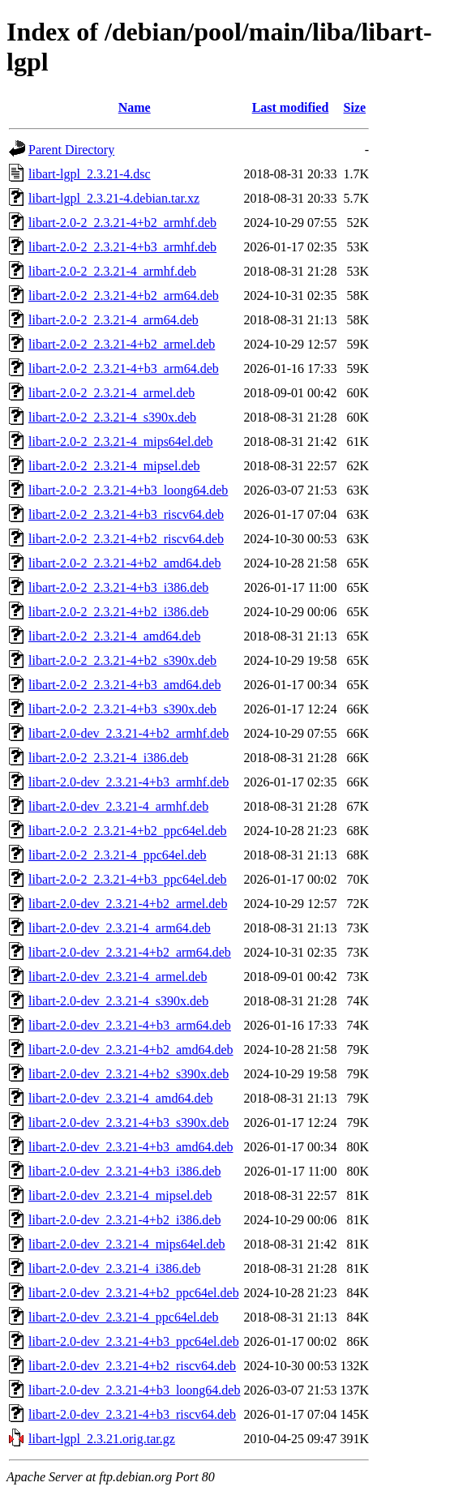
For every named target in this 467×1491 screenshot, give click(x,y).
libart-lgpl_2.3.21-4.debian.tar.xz (113, 198)
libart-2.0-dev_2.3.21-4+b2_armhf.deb (128, 733)
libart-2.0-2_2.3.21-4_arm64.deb (113, 320)
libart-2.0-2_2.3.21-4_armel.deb (111, 393)
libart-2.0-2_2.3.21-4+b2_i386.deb (118, 612)
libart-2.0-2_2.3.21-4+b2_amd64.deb (124, 563)
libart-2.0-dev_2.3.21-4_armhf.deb (118, 806)
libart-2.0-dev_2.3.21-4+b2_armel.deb (127, 903)
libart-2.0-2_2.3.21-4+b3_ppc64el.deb (127, 879)
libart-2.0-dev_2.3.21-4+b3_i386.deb (124, 1171)
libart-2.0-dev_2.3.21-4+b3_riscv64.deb (132, 1414)
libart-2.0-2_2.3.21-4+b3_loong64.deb (128, 490)
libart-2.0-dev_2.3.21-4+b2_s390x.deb (128, 1074)
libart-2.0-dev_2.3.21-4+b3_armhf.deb (128, 782)
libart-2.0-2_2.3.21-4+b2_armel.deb (121, 344)
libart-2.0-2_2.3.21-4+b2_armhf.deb (122, 222)
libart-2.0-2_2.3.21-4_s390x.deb (112, 417)
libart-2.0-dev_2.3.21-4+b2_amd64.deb (131, 1049)
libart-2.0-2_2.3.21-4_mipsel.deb (114, 466)
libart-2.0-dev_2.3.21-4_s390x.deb (118, 1001)
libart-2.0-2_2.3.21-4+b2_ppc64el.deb (127, 831)
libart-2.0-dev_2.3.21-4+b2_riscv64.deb (132, 1366)
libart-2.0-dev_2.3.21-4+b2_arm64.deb (129, 952)
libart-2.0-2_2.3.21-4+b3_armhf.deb (122, 247)
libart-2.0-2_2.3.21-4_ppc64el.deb (117, 855)
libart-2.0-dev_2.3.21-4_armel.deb (117, 976)
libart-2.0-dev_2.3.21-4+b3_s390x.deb (128, 1122)
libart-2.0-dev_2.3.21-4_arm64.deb (119, 928)
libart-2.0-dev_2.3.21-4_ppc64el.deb (123, 1317)
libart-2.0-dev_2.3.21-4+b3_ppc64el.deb (133, 1341)
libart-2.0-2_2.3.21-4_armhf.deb (112, 271)
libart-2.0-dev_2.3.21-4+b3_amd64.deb (131, 1147)
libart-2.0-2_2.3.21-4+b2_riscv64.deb (126, 539)
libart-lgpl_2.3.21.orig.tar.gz (101, 1439)
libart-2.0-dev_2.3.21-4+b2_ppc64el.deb (133, 1293)
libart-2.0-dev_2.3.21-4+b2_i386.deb (124, 1220)
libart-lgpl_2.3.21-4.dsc (89, 174)
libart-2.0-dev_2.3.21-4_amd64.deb (120, 1098)
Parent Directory (71, 149)
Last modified (290, 107)
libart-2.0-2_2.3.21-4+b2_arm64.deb (123, 295)
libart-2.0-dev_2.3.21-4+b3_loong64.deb (134, 1390)
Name (134, 107)
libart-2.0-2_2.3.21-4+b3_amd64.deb (124, 685)
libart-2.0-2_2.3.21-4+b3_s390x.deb (122, 709)
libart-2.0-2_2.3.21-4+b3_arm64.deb (123, 368)
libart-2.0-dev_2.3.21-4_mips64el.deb (126, 1244)
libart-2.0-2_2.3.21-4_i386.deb (108, 758)
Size (355, 107)
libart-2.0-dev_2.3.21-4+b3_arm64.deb (129, 1025)
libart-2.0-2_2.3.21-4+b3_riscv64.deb (126, 514)
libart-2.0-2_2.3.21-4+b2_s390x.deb (122, 660)
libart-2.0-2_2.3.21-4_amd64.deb (114, 636)
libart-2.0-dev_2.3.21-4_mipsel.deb (120, 1195)
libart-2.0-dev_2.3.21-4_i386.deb (114, 1268)
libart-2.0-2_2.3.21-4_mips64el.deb (120, 441)
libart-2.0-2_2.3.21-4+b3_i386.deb (118, 587)
